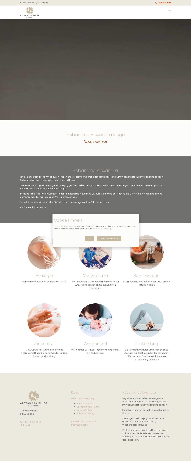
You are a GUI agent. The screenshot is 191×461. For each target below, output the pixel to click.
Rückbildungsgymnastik (83, 421)
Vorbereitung (95, 275)
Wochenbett (95, 343)
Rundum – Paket (85, 403)
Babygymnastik (79, 424)
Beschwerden (146, 275)
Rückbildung (146, 343)
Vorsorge (44, 275)
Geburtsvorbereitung (82, 398)
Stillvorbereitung (85, 413)
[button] (89, 238)
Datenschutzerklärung (102, 228)
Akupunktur (44, 343)
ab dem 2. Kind (84, 410)
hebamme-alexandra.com (65, 226)
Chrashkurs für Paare (88, 406)
